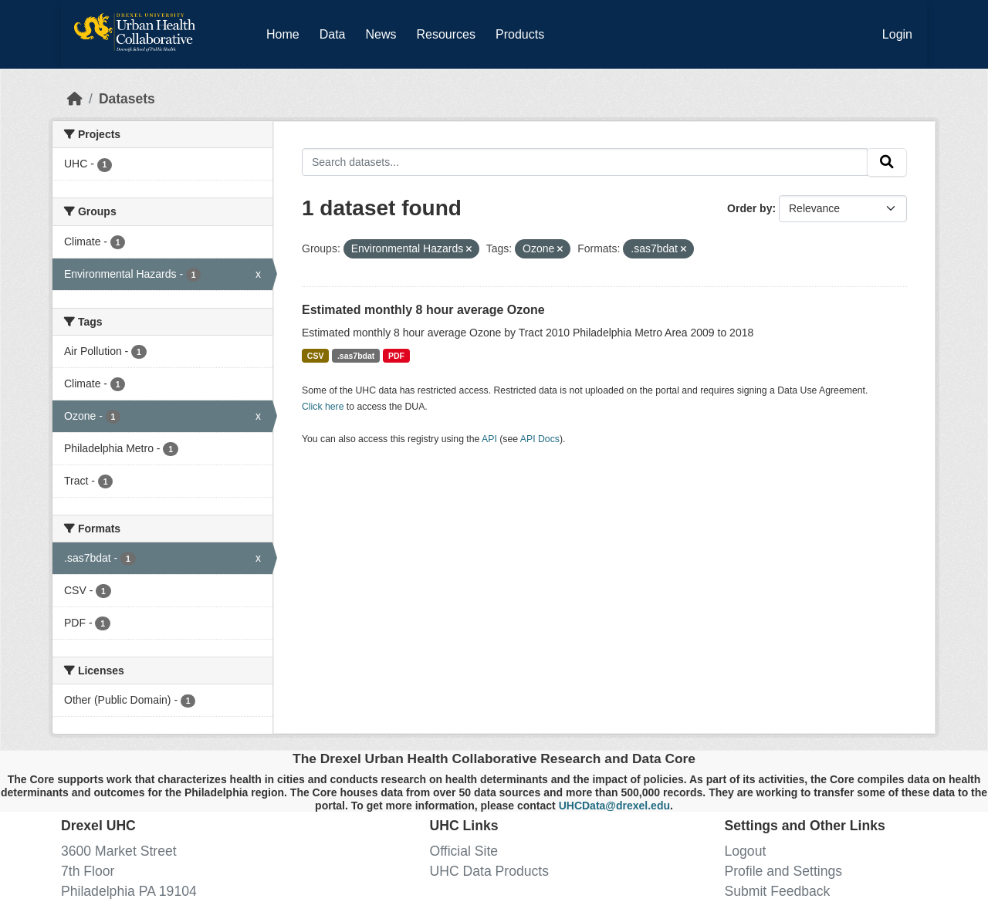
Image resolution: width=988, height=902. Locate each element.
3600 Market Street (119, 851)
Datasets (127, 98)
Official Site (464, 851)
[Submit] (887, 162)
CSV (315, 355)
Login (897, 34)
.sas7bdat (355, 355)
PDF (396, 355)
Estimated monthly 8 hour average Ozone (423, 309)
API (489, 439)
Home (282, 34)
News (380, 34)
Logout (745, 851)
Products (520, 34)
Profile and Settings (784, 871)
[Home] (75, 98)
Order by (749, 208)
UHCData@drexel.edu (614, 805)
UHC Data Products (490, 871)
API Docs (540, 439)
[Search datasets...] (585, 161)
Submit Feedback (778, 891)
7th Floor (87, 871)
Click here (322, 406)
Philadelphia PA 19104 (129, 891)
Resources (446, 34)
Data (336, 31)
